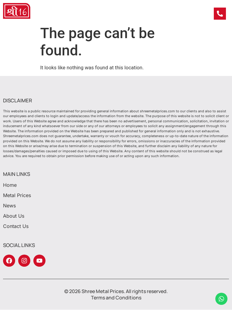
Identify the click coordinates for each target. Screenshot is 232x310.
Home (10, 185)
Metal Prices (18, 195)
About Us (13, 216)
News (11, 206)
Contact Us (16, 226)
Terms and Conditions (116, 297)
